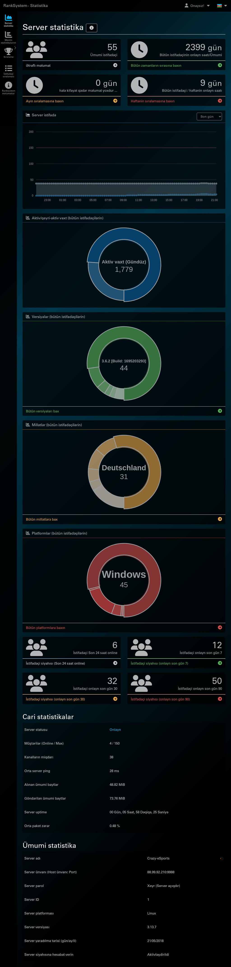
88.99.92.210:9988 (160, 871)
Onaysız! (197, 5)
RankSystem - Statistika (25, 5)
